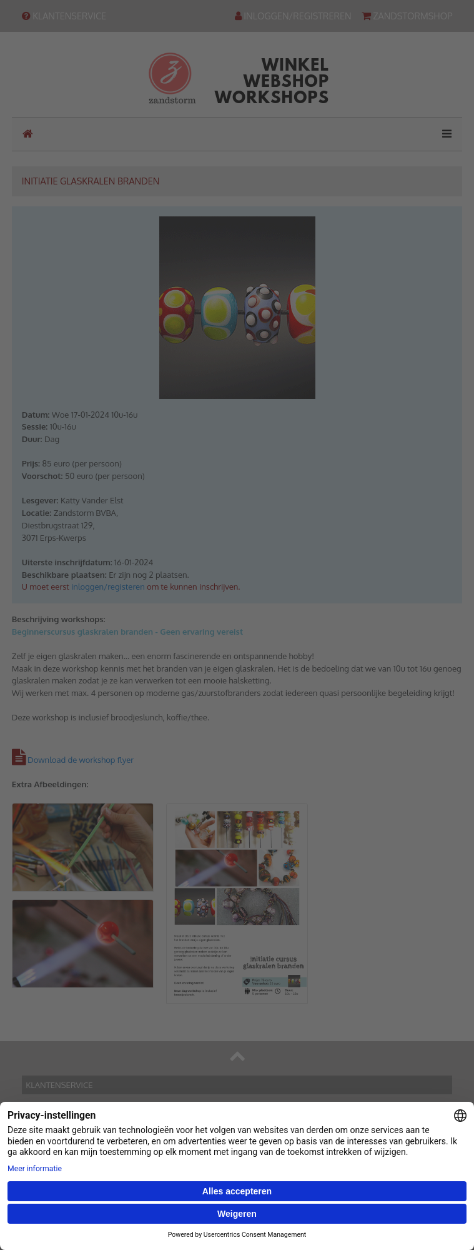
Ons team (49, 1135)
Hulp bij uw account (68, 1211)
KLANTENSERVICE (64, 15)
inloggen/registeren (108, 587)
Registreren (53, 1235)
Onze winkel (54, 1159)
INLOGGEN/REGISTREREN (293, 15)
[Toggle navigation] (443, 134)
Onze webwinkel (62, 1147)
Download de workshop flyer (80, 760)
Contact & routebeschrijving (83, 1110)
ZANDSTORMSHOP (407, 15)
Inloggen (48, 1223)
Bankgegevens (59, 1122)
